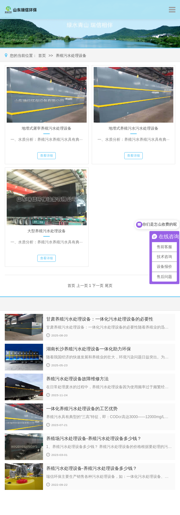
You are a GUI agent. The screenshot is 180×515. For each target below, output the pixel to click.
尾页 (108, 285)
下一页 (98, 285)
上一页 (82, 285)
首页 (42, 55)
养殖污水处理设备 (71, 55)
